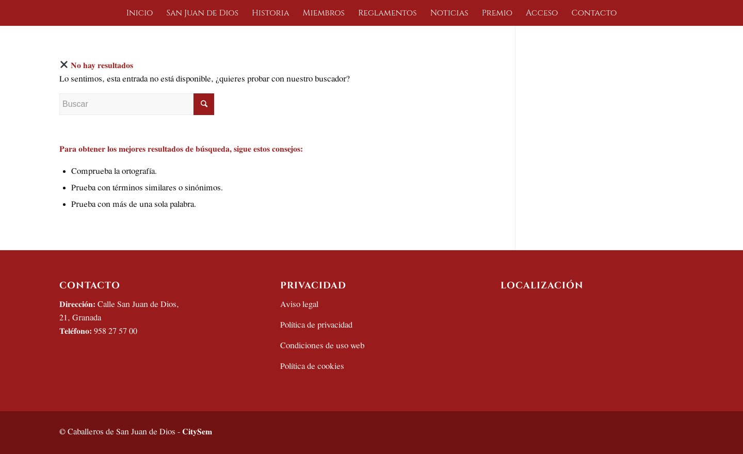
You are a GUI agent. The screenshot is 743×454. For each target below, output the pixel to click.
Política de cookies (312, 366)
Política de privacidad (316, 325)
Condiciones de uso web (322, 346)
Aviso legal (299, 305)
